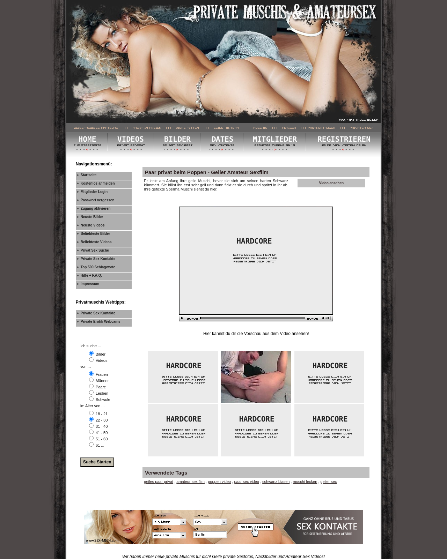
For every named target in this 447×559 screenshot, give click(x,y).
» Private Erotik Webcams (98, 321)
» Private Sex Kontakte (96, 259)
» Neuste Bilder (90, 217)
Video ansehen (331, 183)
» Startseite (87, 175)
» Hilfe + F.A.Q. (89, 275)
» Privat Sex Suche (93, 250)
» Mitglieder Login (92, 192)
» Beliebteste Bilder (93, 234)
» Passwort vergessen (96, 200)
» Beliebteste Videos (94, 242)
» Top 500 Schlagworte (96, 267)
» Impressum (88, 284)
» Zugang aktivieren (94, 208)
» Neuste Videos (91, 225)
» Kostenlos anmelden (96, 183)
